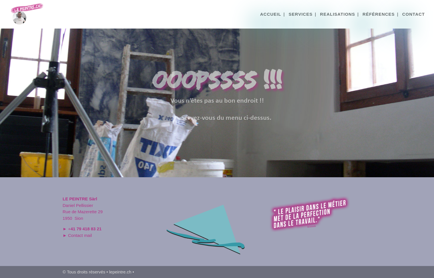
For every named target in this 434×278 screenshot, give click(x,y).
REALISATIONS (337, 14)
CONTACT (413, 14)
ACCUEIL (270, 14)
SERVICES (301, 14)
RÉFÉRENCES (379, 14)
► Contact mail (77, 235)
